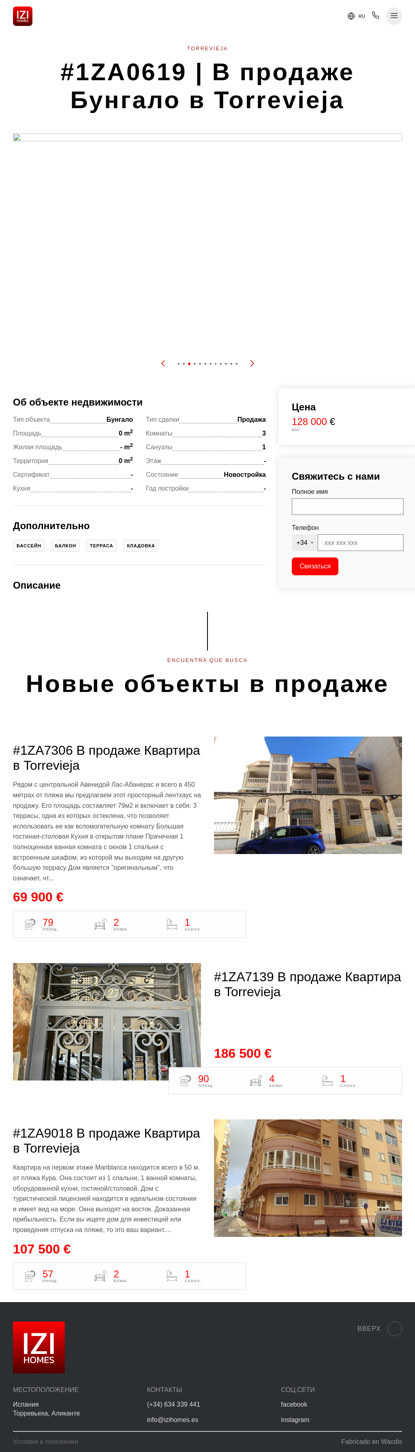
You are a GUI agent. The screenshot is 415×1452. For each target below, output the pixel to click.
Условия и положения (45, 1441)
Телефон (305, 527)
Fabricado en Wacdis (371, 1441)
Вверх (379, 1329)
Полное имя (310, 491)
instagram (295, 1419)
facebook (294, 1404)
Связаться (315, 566)
